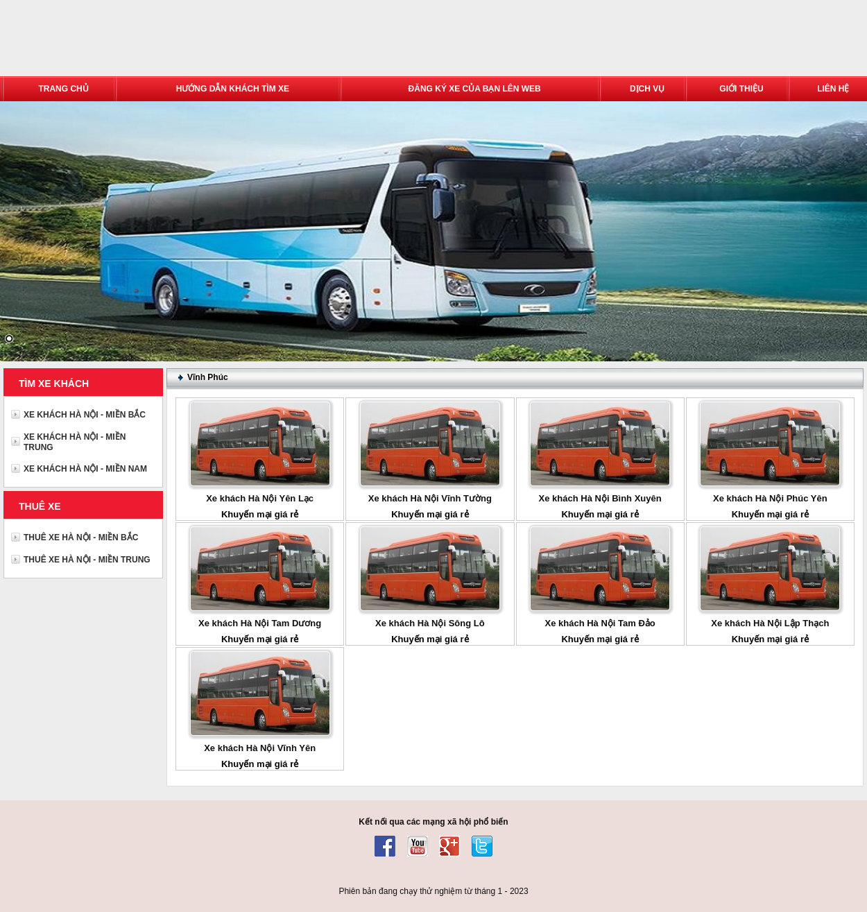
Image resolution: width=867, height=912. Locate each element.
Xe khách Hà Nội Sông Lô (430, 623)
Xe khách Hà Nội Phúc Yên (770, 498)
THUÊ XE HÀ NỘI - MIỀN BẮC (81, 537)
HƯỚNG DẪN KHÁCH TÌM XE (232, 89)
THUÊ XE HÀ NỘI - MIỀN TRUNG (87, 560)
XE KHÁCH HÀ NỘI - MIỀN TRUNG (75, 442)
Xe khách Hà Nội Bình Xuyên (600, 498)
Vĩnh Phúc (207, 377)
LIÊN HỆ (833, 89)
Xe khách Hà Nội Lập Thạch (770, 623)
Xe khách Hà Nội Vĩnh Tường (430, 498)
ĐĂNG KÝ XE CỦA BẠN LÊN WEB (475, 89)
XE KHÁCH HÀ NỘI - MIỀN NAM (85, 469)
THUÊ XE (40, 506)
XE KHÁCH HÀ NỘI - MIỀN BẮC (85, 415)
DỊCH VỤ (647, 89)
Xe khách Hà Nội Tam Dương (259, 623)
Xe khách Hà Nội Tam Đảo (600, 623)
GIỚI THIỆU (741, 89)
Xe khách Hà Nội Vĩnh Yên (260, 748)
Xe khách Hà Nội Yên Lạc (260, 498)
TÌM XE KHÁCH (54, 383)
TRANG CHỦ (63, 89)
